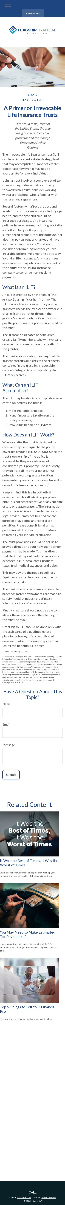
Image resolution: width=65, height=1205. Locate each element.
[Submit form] (11, 774)
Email (6, 724)
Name (6, 704)
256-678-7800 (49, 1197)
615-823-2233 (24, 1197)
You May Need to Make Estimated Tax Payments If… (27, 934)
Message (8, 745)
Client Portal (33, 13)
